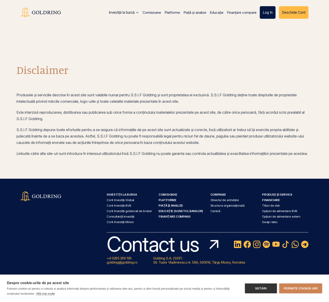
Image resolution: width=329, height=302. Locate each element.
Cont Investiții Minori (120, 222)
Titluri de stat (270, 205)
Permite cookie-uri (301, 288)
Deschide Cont (293, 12)
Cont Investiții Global (120, 200)
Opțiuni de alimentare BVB (279, 211)
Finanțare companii (241, 12)
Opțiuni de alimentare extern (281, 216)
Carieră (215, 211)
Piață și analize (194, 12)
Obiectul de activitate (224, 200)
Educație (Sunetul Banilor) (181, 211)
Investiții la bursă (124, 12)
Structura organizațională (227, 205)
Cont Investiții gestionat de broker (129, 211)
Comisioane (152, 12)
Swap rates (269, 222)
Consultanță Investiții (120, 216)
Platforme (172, 12)
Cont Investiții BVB (119, 205)
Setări (261, 288)
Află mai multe (45, 293)
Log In (268, 12)
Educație (216, 12)
